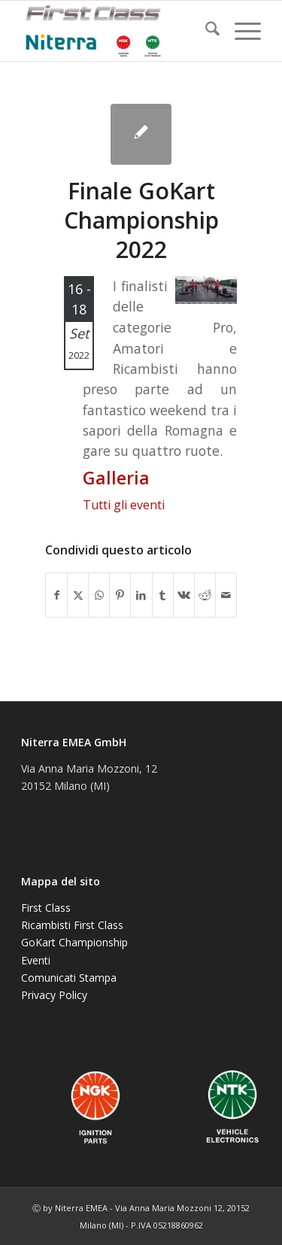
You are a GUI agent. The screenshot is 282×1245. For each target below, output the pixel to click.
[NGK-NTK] (117, 31)
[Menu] (240, 31)
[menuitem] (205, 31)
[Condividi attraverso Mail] (226, 595)
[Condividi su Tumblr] (163, 595)
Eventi (35, 960)
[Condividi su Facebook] (56, 595)
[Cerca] (205, 31)
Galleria (116, 478)
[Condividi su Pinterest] (120, 595)
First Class (46, 907)
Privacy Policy (54, 995)
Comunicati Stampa (69, 977)
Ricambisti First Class (72, 925)
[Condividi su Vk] (184, 595)
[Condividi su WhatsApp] (99, 595)
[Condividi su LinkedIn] (141, 595)
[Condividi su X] (78, 595)
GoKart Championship (74, 942)
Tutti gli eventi (124, 504)
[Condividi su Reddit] (205, 595)
